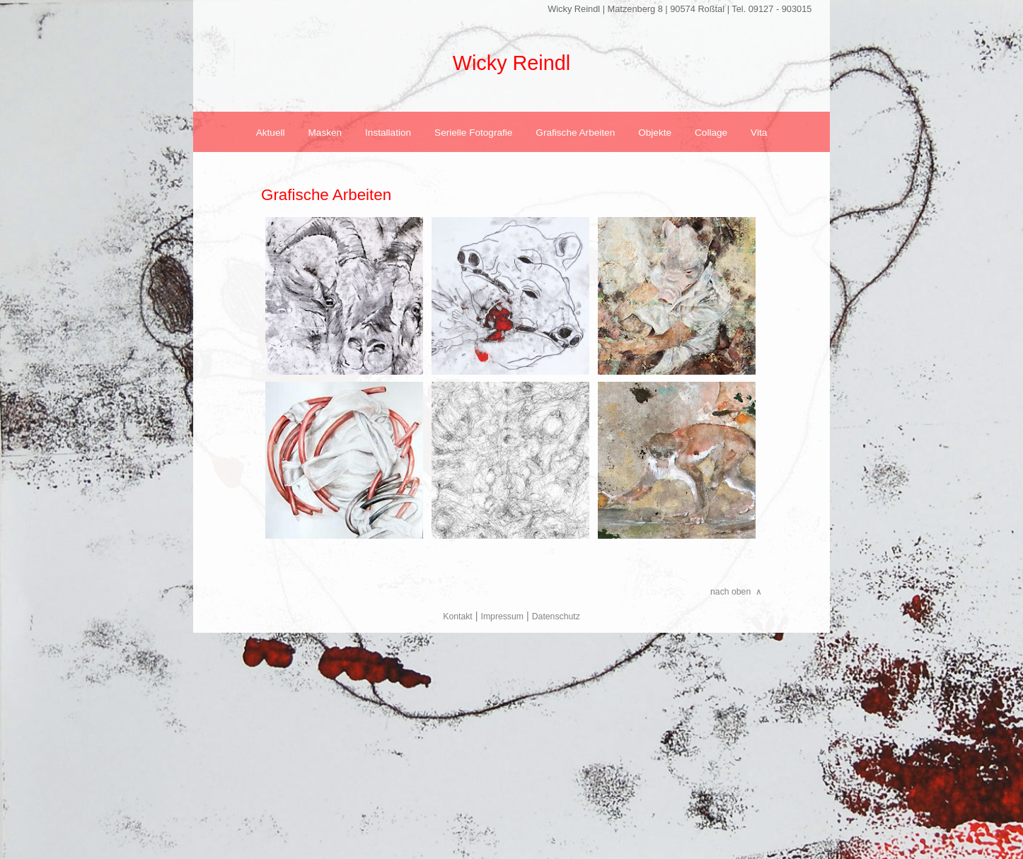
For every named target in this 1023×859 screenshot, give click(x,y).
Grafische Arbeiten (575, 132)
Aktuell (270, 132)
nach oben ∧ (736, 592)
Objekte (654, 132)
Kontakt (458, 616)
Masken (325, 132)
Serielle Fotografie (473, 132)
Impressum (502, 616)
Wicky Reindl (511, 63)
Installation (388, 132)
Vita (759, 132)
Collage (711, 132)
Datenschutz (556, 616)
